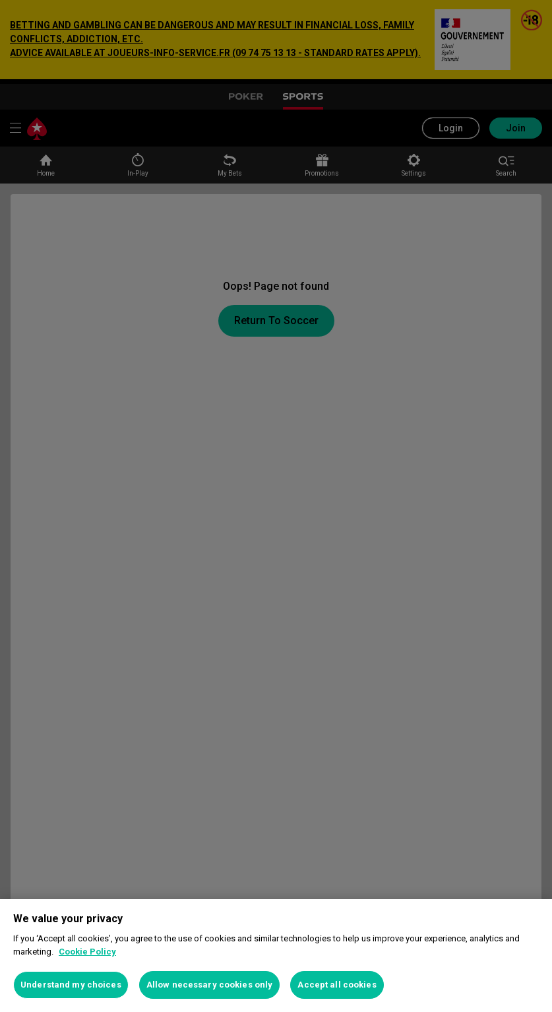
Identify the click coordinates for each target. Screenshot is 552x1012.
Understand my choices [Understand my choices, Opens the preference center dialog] (70, 985)
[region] (276, 955)
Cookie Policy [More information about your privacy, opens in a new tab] (87, 952)
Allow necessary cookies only (209, 985)
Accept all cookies (336, 985)
